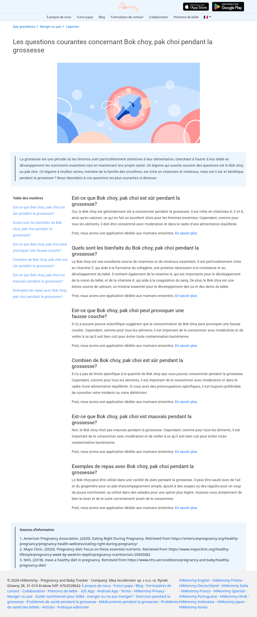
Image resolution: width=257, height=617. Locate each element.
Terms (126, 591)
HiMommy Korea (193, 607)
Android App (107, 591)
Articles (48, 607)
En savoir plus (186, 233)
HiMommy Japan (231, 601)
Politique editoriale (73, 607)
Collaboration (158, 17)
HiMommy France (196, 591)
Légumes (72, 26)
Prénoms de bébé (186, 17)
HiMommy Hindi (233, 596)
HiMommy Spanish (229, 591)
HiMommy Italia (234, 585)
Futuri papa (85, 17)
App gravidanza (24, 26)
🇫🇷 (206, 17)
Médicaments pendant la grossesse (128, 601)
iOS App (87, 591)
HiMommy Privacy (149, 591)
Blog (102, 17)
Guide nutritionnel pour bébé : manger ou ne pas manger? (84, 596)
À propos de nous (59, 17)
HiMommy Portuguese (198, 596)
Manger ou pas (50, 26)
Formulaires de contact (127, 17)
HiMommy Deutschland (199, 585)
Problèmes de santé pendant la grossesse (61, 601)
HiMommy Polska (227, 580)
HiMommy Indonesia (196, 601)
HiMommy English (194, 580)
